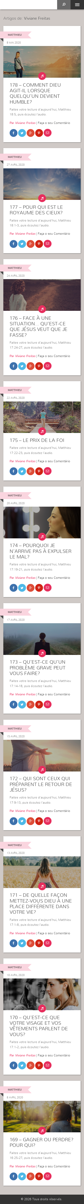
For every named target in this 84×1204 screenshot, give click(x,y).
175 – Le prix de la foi (37, 440)
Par (22, 123)
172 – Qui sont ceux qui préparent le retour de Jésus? (41, 784)
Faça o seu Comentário (54, 123)
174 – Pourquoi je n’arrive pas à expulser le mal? (40, 551)
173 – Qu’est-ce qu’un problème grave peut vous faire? (37, 668)
